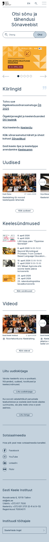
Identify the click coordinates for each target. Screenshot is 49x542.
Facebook (14, 450)
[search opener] (33, 3)
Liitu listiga (24, 415)
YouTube (13, 456)
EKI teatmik (10, 119)
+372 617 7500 (18, 503)
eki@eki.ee (8, 500)
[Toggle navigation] (44, 3)
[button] (18, 76)
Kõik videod (24, 351)
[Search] (24, 34)
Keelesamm (25, 149)
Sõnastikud (18, 138)
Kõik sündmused (24, 291)
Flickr (11, 469)
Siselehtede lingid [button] (12, 530)
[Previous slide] (6, 76)
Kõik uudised (24, 211)
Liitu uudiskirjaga (24, 391)
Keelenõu (26, 127)
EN (28, 3)
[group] (19, 189)
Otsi (40, 34)
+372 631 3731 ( (21, 506)
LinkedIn (13, 463)
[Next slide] (43, 76)
